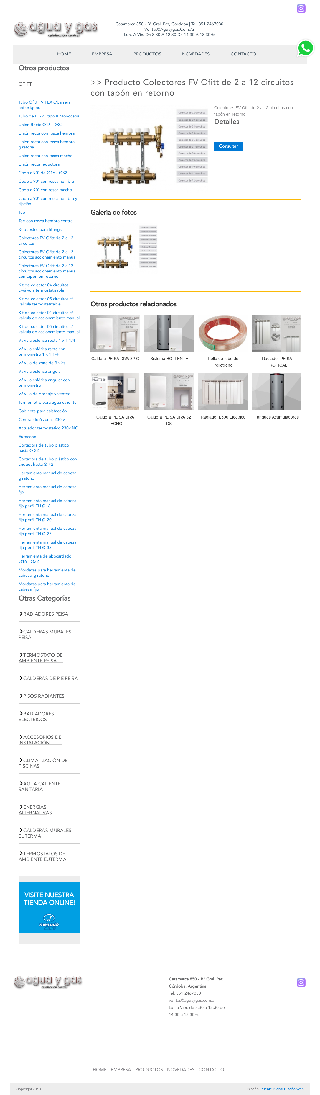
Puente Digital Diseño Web (282, 1089)
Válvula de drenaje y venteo (44, 393)
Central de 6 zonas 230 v (42, 419)
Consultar (228, 146)
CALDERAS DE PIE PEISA (50, 678)
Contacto (243, 54)
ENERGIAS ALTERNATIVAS (35, 809)
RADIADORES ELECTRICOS (36, 716)
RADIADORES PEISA (45, 614)
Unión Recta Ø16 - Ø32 (41, 124)
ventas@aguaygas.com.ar (192, 1000)
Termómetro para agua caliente (48, 402)
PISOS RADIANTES (44, 696)
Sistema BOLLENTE (169, 358)
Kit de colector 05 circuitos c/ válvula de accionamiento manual (49, 329)
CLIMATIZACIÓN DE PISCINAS (43, 763)
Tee (22, 212)
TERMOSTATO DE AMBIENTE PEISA (41, 657)
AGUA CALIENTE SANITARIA (40, 786)
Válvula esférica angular (40, 371)
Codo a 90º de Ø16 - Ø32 (43, 172)
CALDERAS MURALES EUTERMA (45, 833)
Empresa (102, 54)
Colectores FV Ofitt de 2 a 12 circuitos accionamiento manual (47, 254)
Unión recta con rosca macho (45, 155)
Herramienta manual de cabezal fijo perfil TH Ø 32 (48, 545)
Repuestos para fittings (40, 229)
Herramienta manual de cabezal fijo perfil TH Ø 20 (48, 517)
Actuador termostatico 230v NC (48, 428)
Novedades (196, 54)
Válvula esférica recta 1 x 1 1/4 (47, 340)
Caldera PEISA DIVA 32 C (115, 358)
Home (64, 54)
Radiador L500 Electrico (223, 417)
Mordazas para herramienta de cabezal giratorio (47, 573)
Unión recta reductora (39, 164)
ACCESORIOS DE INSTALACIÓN (40, 740)
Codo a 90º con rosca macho (45, 189)
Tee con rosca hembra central (46, 220)
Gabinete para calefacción (43, 411)
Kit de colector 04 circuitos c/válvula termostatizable (43, 287)
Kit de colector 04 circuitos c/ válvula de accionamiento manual (49, 315)
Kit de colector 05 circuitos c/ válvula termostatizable (46, 301)
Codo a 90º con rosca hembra (46, 181)
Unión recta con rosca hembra (47, 133)
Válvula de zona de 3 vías (42, 362)
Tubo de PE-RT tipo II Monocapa (49, 116)
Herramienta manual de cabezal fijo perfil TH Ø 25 (48, 531)
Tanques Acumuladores (277, 417)
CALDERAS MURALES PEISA (45, 634)
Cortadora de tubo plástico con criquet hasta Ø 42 (48, 462)
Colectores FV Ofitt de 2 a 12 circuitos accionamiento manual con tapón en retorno (47, 271)
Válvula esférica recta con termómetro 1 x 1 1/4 (42, 352)
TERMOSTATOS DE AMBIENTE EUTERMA (42, 856)
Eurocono (27, 436)
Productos (147, 54)
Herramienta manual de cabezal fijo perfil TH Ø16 (48, 503)
